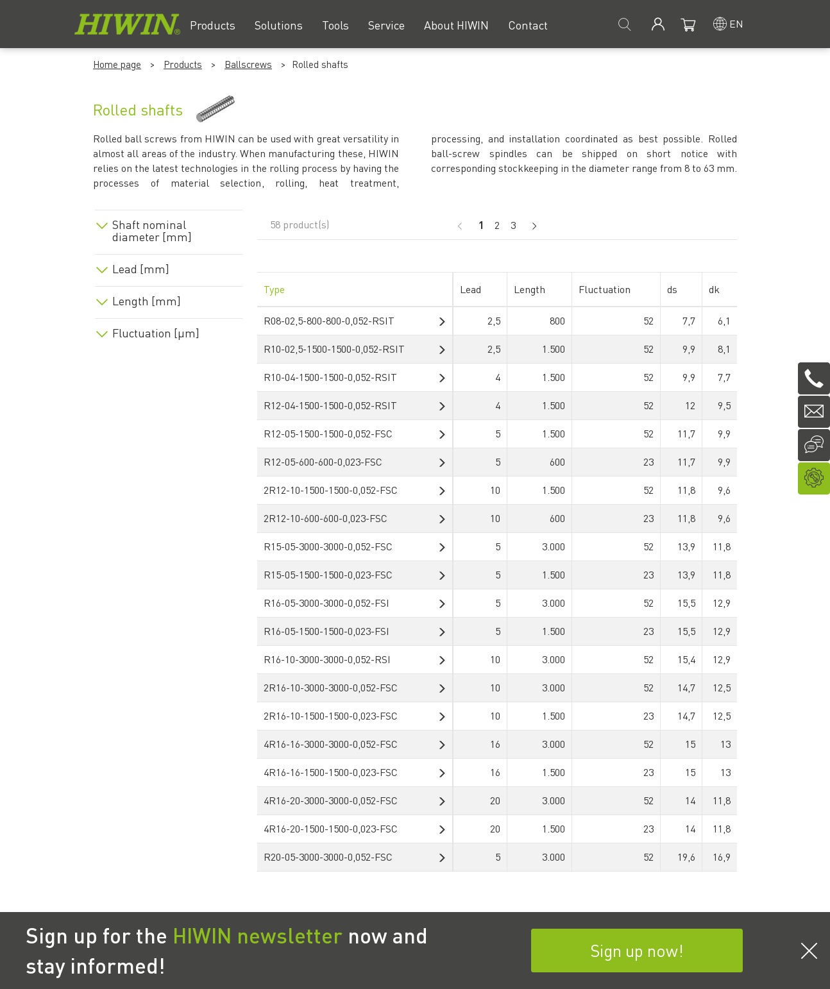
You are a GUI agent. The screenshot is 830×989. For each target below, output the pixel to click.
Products (183, 64)
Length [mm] (146, 300)
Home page (117, 64)
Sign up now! (637, 950)
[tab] (168, 228)
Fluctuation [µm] (155, 332)
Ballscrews (248, 64)
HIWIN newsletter (258, 935)
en (736, 23)
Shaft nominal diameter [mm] (152, 231)
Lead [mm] (140, 268)
